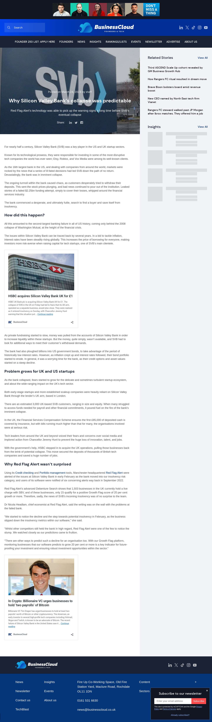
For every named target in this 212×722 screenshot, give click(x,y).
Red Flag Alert (114, 472)
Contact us (22, 700)
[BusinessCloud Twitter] (187, 27)
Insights (95, 41)
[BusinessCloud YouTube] (206, 27)
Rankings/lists (116, 41)
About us (190, 41)
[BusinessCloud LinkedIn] (181, 27)
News (81, 41)
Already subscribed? (180, 715)
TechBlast (22, 709)
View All (203, 57)
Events (136, 41)
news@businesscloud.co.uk (96, 709)
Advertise (173, 41)
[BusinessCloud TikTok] (193, 27)
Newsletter (153, 41)
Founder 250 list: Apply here (35, 41)
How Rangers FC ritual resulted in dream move (177, 79)
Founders (66, 41)
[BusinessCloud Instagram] (199, 27)
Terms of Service (169, 709)
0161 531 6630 (87, 700)
